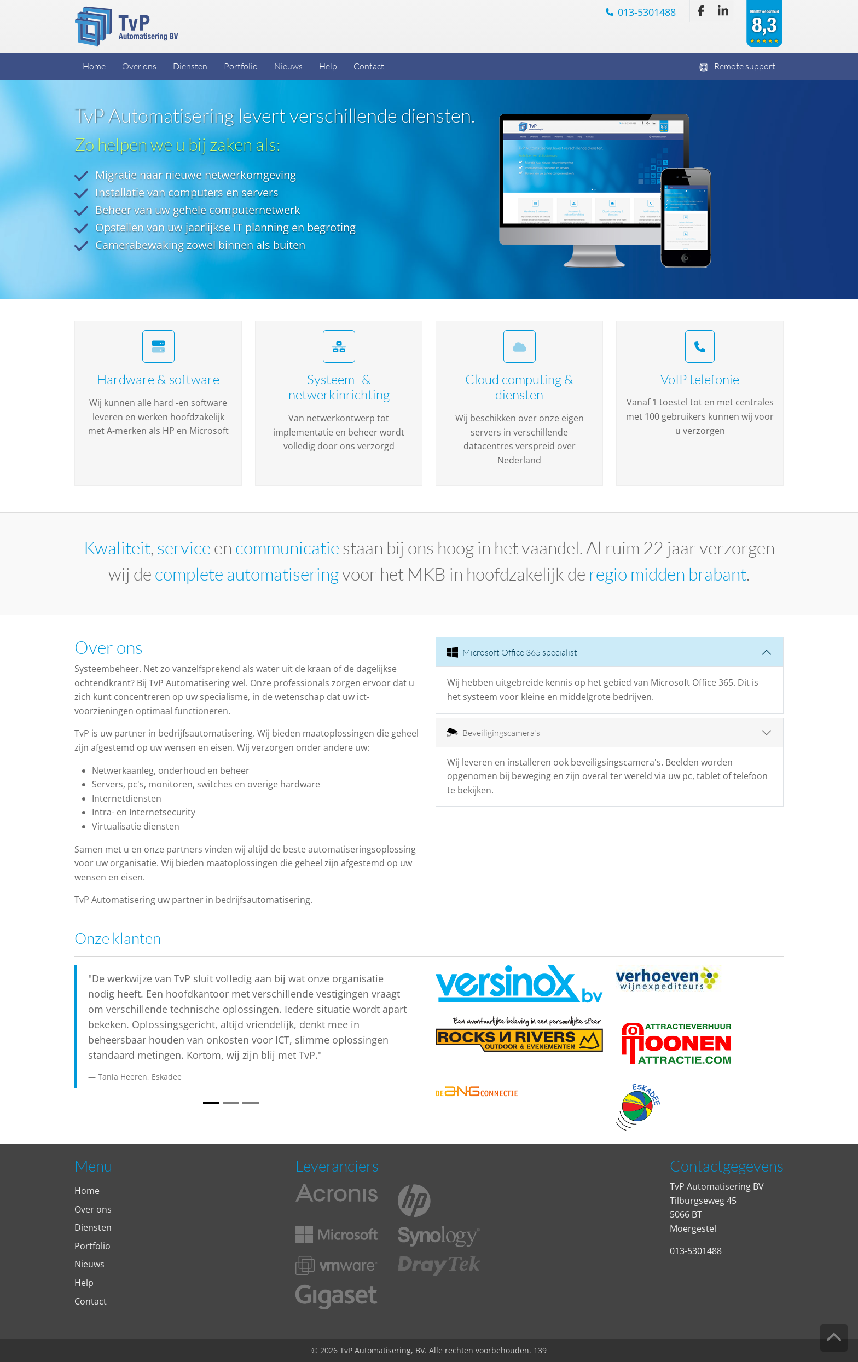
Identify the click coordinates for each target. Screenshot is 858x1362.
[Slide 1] (211, 1103)
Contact (368, 66)
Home (94, 66)
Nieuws (288, 66)
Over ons (139, 66)
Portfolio (241, 66)
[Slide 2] (231, 1103)
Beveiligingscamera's (493, 732)
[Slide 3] (250, 1103)
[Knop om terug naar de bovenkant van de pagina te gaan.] (833, 1337)
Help (328, 66)
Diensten (190, 66)
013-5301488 (647, 12)
